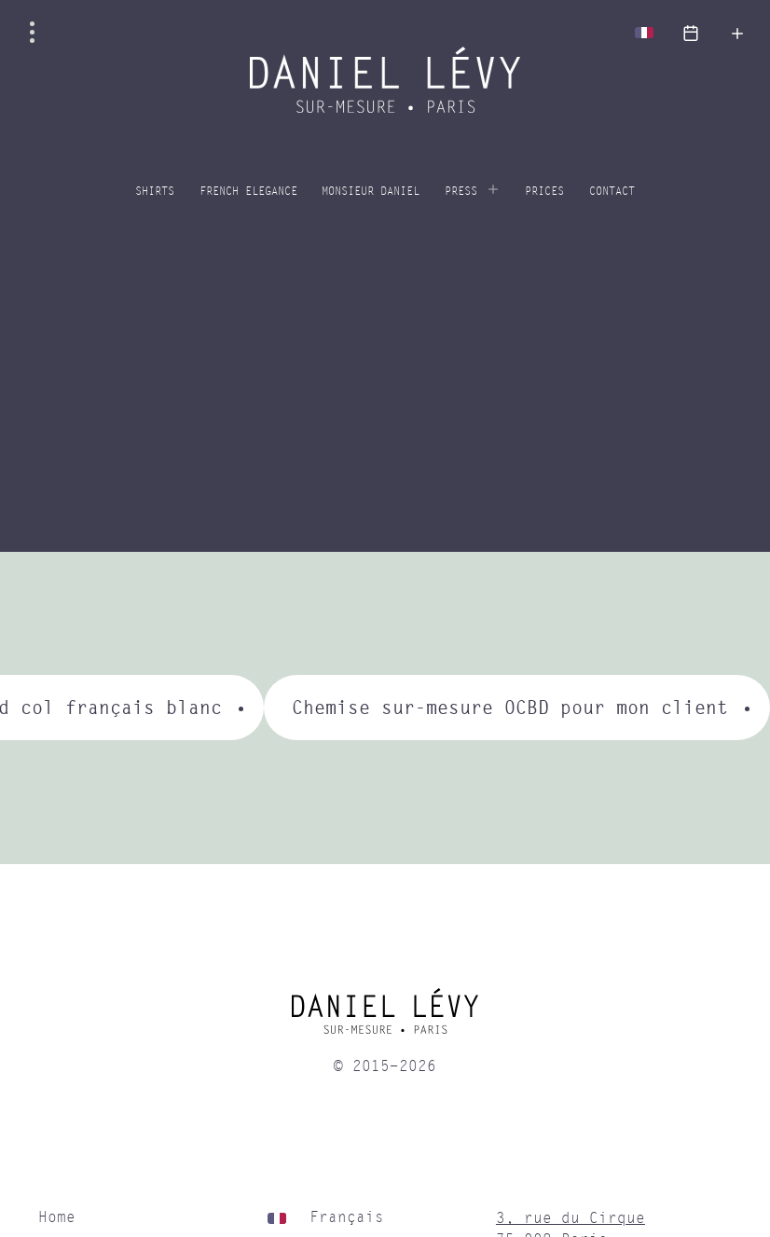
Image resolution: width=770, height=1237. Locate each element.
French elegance (248, 192)
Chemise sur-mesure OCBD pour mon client (510, 707)
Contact (612, 192)
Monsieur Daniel (370, 192)
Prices (544, 192)
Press (461, 192)
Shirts (154, 192)
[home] (384, 1018)
